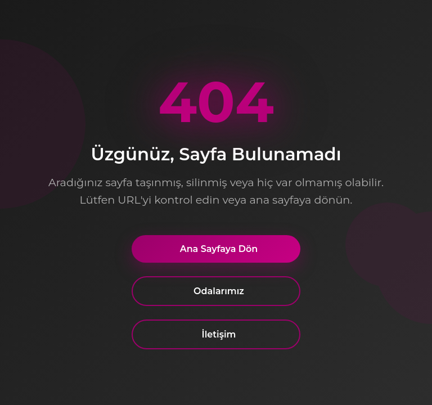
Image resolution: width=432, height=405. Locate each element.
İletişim (219, 334)
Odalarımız (219, 291)
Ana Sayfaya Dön (219, 249)
